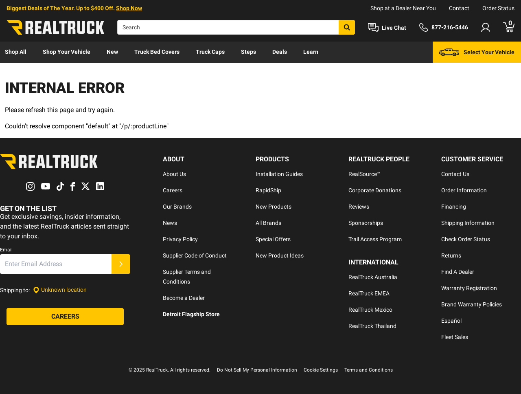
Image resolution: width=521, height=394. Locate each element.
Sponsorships (365, 223)
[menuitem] (15, 52)
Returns (451, 255)
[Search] (236, 27)
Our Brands (177, 206)
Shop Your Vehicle (66, 51)
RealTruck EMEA (369, 293)
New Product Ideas (280, 255)
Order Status (498, 8)
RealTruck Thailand (372, 326)
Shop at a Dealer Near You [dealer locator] (403, 8)
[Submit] (121, 264)
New (112, 51)
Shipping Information (468, 223)
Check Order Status (465, 239)
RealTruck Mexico (370, 309)
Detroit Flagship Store (191, 314)
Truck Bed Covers (157, 51)
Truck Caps (210, 51)
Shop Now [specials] (129, 8)
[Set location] (60, 290)
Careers (172, 190)
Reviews (358, 206)
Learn (310, 51)
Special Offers (273, 239)
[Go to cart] (508, 27)
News (170, 223)
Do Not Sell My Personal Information (257, 370)
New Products (273, 206)
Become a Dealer (184, 298)
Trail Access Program (375, 239)
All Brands (268, 223)
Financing (453, 206)
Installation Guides (279, 174)
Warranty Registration (469, 288)
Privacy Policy (180, 239)
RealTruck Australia (372, 277)
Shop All (15, 51)
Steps (248, 51)
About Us (174, 174)
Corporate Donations (374, 190)
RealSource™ (364, 174)
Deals (279, 51)
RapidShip (268, 190)
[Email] (56, 264)
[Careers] (65, 316)
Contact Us (455, 174)
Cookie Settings (321, 370)
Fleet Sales (454, 337)
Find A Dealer (457, 272)
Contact (459, 8)
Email (6, 250)
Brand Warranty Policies (471, 304)
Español (451, 320)
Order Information (464, 190)
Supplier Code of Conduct (195, 255)
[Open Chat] (387, 28)
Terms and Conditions (368, 370)
